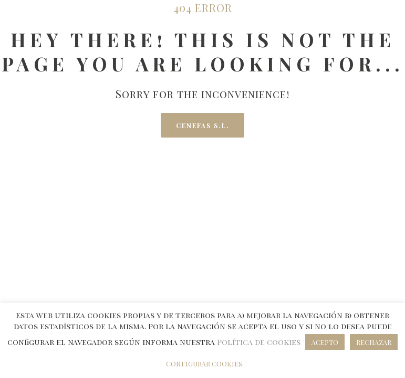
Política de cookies (260, 342)
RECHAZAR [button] (373, 342)
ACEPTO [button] (324, 342)
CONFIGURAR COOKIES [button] (204, 363)
